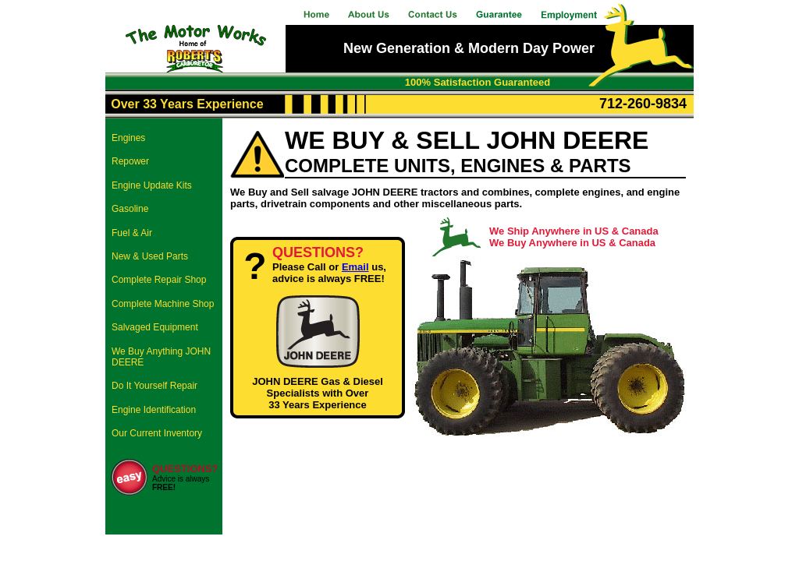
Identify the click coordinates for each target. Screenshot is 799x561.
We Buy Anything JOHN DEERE (161, 357)
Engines (128, 137)
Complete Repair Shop (159, 279)
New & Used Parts (150, 256)
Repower (130, 161)
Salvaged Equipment (155, 327)
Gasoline (130, 208)
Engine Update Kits (152, 185)
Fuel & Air (132, 233)
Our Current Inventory (157, 433)
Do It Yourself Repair (154, 385)
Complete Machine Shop (163, 303)
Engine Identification (154, 409)
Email (355, 267)
